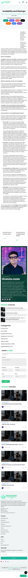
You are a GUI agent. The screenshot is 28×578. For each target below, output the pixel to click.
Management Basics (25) (6, 333)
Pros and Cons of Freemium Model (7, 235)
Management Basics (5, 532)
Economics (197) (4, 328)
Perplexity (12, 20)
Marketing (3, 524)
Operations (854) (4, 341)
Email (3, 373)
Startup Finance (12, 14)
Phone (16, 373)
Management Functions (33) (7, 336)
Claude (17, 20)
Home (2, 14)
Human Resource (4, 530)
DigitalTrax (10, 569)
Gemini (14, 23)
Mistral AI (8, 23)
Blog (2, 543)
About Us (3, 541)
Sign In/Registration (5, 545)
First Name (4, 367)
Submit (5, 381)
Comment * (4, 357)
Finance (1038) (4, 331)
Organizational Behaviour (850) (8, 343)
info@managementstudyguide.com (9, 512)
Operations (3, 520)
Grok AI (22, 20)
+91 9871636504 (5, 511)
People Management (5, 522)
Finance (6, 14)
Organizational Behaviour (6, 526)
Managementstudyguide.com (14, 567)
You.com (19, 23)
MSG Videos (3, 533)
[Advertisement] (10, 39)
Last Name (17, 367)
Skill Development (4, 518)
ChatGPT (5, 20)
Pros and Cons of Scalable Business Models (20, 236)
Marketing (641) (4, 338)
